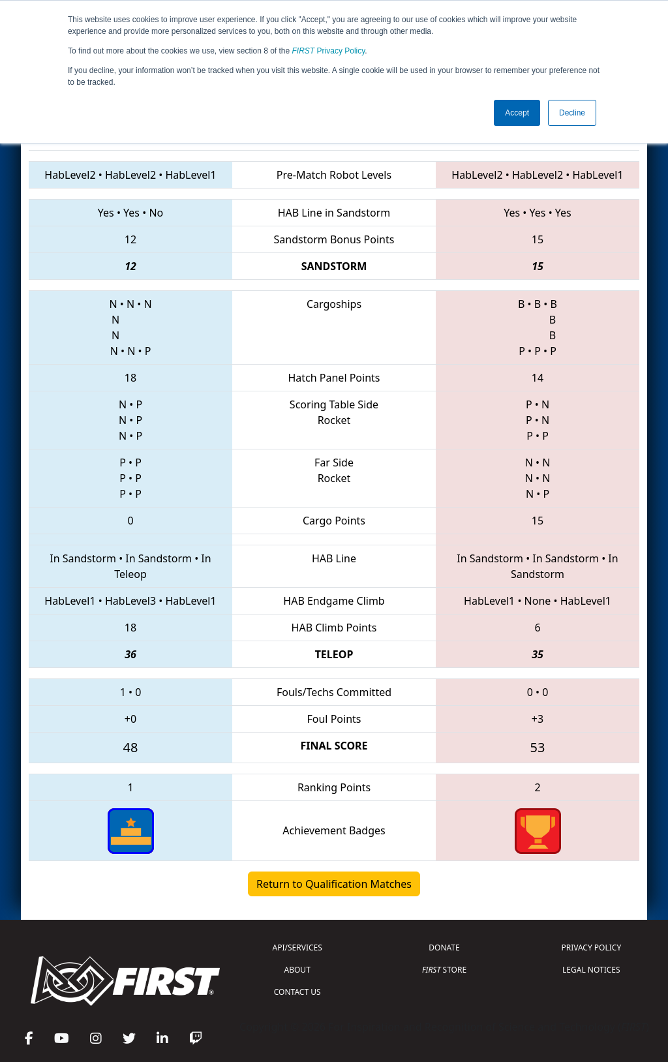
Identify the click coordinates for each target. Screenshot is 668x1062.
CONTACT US (297, 991)
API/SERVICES (297, 947)
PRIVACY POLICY (591, 947)
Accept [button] (517, 112)
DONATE (444, 947)
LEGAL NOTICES (591, 969)
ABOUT (297, 969)
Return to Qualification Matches (334, 884)
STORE (444, 969)
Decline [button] (572, 112)
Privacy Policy (328, 50)
